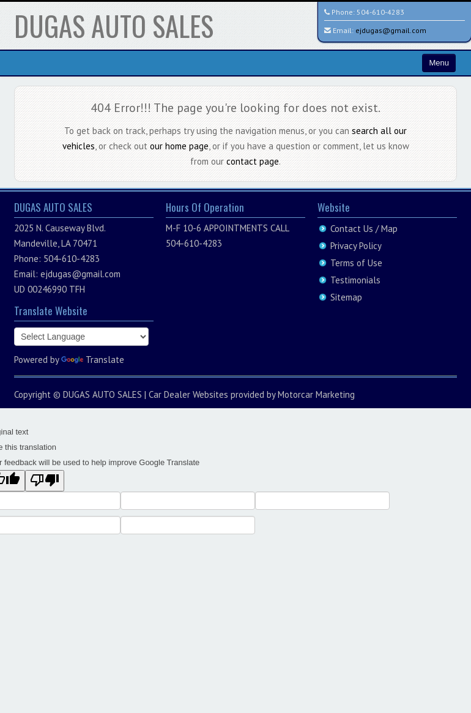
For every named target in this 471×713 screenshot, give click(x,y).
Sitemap (346, 297)
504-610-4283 (380, 12)
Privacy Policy (356, 246)
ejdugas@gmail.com (390, 30)
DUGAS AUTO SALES (113, 25)
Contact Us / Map (364, 228)
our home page (179, 146)
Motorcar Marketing (316, 394)
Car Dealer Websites (188, 394)
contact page (252, 161)
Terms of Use (356, 263)
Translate (92, 359)
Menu (439, 62)
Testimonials (355, 280)
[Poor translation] (44, 480)
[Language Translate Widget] (81, 336)
